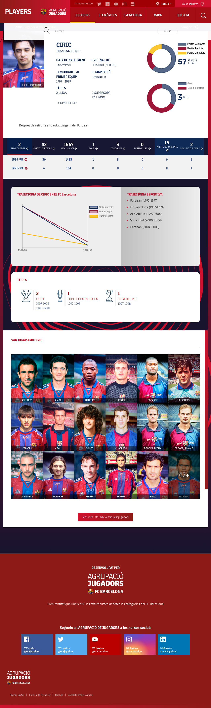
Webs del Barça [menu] (193, 3)
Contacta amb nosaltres (80, 694)
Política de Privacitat (39, 694)
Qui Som (183, 15)
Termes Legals (17, 694)
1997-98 (19, 159)
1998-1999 (43, 308)
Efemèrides (108, 15)
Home (17, 27)
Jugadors (82, 15)
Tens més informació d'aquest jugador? (105, 517)
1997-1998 (42, 303)
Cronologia (133, 15)
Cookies (59, 694)
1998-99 (19, 168)
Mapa (158, 15)
